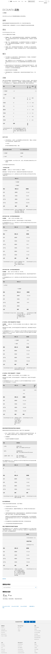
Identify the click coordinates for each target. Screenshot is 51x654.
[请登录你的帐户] (48, 1)
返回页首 (4, 578)
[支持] (10, 1)
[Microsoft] (5, 1)
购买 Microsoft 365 (31, 1)
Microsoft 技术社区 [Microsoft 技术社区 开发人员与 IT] (20, 649)
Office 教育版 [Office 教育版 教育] (36, 634)
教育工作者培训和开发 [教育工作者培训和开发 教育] (37, 635)
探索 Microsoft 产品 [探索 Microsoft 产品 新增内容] (3, 634)
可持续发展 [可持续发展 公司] (35, 652)
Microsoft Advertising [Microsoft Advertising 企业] (4, 652)
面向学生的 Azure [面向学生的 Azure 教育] (36, 639)
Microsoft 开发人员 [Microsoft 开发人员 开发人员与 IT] (20, 644)
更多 (25, 1)
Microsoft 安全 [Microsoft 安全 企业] (3, 645)
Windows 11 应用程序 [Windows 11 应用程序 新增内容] (4, 635)
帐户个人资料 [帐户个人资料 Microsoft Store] (19, 627)
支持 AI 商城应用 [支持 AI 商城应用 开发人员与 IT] (20, 647)
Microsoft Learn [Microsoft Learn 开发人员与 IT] (20, 645)
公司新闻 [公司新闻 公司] (35, 647)
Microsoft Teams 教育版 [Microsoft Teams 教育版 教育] (37, 630)
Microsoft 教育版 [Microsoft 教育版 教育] (36, 627)
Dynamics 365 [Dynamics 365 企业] (3, 649)
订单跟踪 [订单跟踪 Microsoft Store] (19, 630)
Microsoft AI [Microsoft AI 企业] (2, 644)
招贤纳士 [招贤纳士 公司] (35, 644)
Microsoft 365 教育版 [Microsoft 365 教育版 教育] (37, 632)
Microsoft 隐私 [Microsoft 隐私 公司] (36, 649)
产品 (22, 1)
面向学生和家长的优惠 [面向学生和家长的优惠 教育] (37, 637)
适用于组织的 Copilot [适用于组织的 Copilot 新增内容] (4, 630)
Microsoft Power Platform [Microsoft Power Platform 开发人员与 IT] (21, 652)
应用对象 (4, 12)
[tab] (5, 595)
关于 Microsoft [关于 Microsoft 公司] (36, 645)
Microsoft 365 (15, 1)
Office (19, 1)
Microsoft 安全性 (24, 606)
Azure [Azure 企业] (2, 647)
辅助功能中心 (32, 606)
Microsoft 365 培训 (15, 606)
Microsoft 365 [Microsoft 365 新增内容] (3, 632)
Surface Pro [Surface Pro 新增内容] (2, 627)
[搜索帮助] (46, 1)
